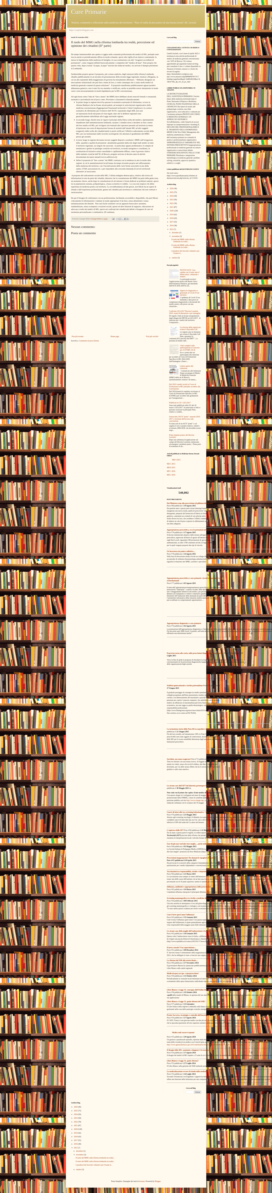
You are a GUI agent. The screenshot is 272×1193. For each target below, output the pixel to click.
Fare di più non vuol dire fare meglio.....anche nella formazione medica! (195, 844)
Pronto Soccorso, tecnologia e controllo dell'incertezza (188, 1015)
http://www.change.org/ (195, 800)
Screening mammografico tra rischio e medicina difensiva (189, 898)
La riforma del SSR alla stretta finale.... (182, 960)
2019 (172, 215)
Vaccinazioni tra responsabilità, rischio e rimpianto (187, 871)
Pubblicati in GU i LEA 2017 (180, 403)
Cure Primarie (89, 11)
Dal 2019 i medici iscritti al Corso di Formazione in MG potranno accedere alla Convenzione (184, 386)
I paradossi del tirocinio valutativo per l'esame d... (94, 1165)
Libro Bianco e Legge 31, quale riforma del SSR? (186, 1001)
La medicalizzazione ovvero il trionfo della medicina (187, 1071)
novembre (176, 236)
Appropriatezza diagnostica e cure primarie (184, 623)
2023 (172, 200)
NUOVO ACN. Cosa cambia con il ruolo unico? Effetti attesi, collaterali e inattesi (190, 273)
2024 (172, 196)
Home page (115, 336)
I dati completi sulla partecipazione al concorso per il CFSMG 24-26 (190, 348)
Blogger (157, 1181)
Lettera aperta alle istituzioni (186, 367)
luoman (142, 1181)
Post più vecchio (152, 336)
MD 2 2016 (171, 475)
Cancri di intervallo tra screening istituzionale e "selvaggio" (190, 812)
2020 (172, 211)
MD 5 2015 (171, 464)
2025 (172, 192)
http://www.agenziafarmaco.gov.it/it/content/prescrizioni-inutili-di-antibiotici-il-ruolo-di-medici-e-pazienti (206, 1045)
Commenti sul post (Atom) (89, 341)
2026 (172, 188)
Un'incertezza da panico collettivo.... (181, 551)
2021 (172, 207)
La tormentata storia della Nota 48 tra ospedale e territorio (190, 729)
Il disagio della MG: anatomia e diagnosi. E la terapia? (188, 1050)
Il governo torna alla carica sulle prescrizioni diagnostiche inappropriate (195, 653)
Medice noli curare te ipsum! (183, 1033)
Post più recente (77, 336)
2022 (172, 203)
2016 (172, 226)
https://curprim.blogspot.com (81, 30)
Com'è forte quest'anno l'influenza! (181, 915)
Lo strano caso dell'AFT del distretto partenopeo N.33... (188, 786)
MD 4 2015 (176, 460)
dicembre (175, 233)
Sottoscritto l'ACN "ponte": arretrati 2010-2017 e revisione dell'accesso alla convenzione (184, 419)
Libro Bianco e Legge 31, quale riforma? (183, 1061)
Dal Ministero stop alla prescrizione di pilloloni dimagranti (190, 503)
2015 (172, 229)
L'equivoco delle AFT (175, 830)
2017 (172, 222)
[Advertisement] (115, 313)
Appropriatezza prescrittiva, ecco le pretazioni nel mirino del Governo (194, 530)
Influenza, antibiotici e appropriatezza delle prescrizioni (189, 887)
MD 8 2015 (171, 468)
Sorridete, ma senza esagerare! (179, 759)
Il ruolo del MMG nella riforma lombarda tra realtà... (183, 240)
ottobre (175, 258)
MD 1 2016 (171, 471)
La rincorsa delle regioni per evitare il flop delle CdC (190, 328)
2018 (172, 218)
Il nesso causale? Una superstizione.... (181, 948)
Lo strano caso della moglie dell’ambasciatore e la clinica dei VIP (192, 931)
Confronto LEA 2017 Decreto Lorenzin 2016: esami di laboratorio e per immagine (184, 312)
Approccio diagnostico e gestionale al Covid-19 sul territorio (189, 293)
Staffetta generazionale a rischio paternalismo (185, 686)
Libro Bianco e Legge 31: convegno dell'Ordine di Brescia (189, 990)
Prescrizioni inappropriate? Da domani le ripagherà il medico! (191, 858)
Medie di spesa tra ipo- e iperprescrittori (183, 973)
